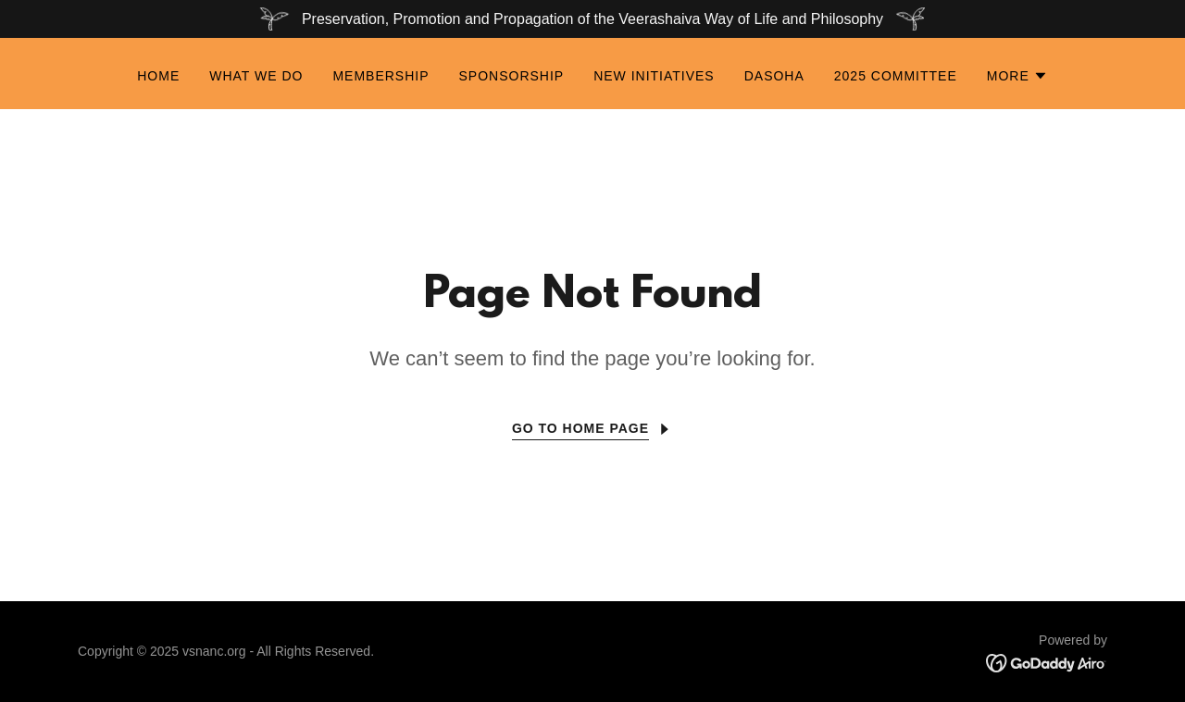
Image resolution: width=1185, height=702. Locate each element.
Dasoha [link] (774, 75)
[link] (1046, 662)
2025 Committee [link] (895, 75)
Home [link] (158, 75)
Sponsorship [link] (512, 75)
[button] (1017, 76)
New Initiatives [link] (654, 75)
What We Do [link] (256, 75)
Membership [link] (380, 75)
